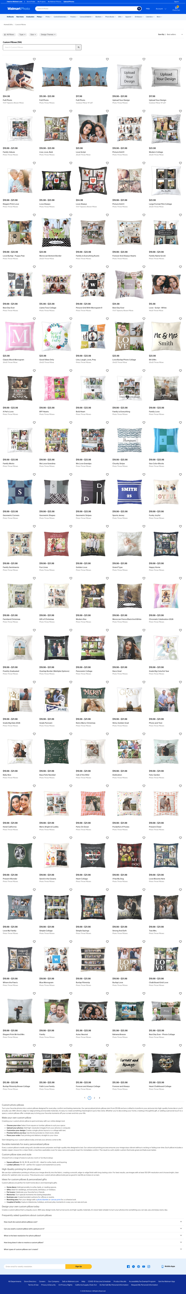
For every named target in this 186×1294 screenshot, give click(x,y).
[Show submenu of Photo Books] (115, 16)
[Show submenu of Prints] (50, 16)
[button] (20, 59)
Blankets (98, 17)
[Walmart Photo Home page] (19, 8)
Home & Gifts (8, 24)
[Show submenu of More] (161, 16)
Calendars (149, 17)
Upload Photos (69, 1)
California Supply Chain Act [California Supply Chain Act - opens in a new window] (86, 1285)
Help (148, 9)
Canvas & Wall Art (85, 17)
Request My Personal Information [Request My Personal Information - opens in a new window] (144, 1285)
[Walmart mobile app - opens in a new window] (168, 1266)
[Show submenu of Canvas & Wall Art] (92, 16)
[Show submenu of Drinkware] (143, 16)
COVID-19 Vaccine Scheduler (99, 1281)
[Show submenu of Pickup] (42, 16)
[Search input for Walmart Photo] (86, 8)
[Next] (100, 1098)
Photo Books (109, 17)
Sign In (176, 1)
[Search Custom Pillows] (39, 47)
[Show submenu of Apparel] (132, 16)
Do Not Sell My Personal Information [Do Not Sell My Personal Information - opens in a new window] (114, 1285)
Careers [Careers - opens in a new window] (42, 1281)
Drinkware (138, 17)
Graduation (30, 17)
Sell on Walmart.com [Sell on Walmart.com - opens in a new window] (70, 1281)
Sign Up (78, 1266)
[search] (78, 47)
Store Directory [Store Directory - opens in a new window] (30, 1281)
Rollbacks (10, 17)
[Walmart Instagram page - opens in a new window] (148, 1266)
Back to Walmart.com (14, 1)
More (158, 17)
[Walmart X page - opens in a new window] (133, 1266)
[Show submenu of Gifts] (122, 16)
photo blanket (42, 1200)
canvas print (56, 1200)
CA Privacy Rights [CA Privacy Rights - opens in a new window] (65, 1285)
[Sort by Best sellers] (174, 34)
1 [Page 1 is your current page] (89, 1098)
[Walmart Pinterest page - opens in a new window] (138, 1266)
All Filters (9, 35)
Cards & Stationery (60, 17)
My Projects (42, 1)
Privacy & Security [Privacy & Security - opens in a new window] (48, 1285)
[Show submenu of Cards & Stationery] (67, 16)
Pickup (39, 17)
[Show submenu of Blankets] (102, 16)
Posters (73, 17)
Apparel (128, 17)
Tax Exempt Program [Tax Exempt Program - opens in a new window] (147, 1281)
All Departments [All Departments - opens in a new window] (14, 1281)
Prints (48, 17)
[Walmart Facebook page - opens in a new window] (128, 1266)
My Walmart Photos (54, 1)
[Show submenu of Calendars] (154, 16)
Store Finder (31, 1)
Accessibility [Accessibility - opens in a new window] (134, 1281)
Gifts (119, 17)
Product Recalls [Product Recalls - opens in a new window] (120, 1281)
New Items (20, 17)
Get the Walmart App (166, 1281)
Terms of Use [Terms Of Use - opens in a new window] (33, 1285)
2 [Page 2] (94, 1098)
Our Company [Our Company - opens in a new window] (53, 1281)
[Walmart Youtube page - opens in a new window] (143, 1266)
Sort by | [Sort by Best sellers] (161, 34)
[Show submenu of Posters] (77, 16)
